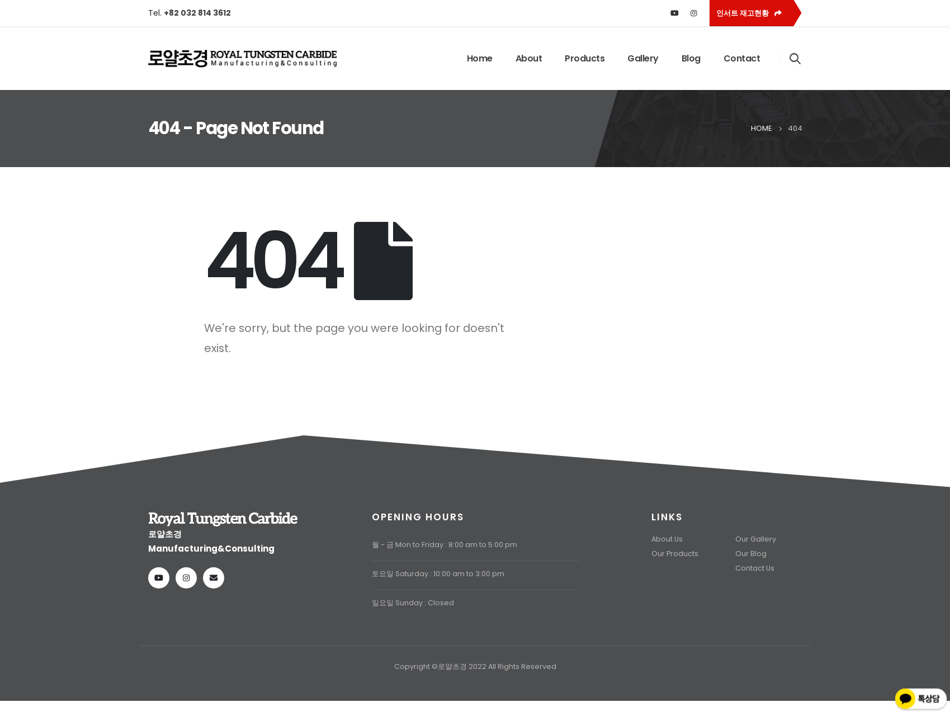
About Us (667, 539)
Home (480, 58)
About (529, 58)
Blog (691, 58)
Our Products (674, 553)
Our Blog (751, 553)
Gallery (643, 58)
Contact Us (754, 568)
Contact (742, 58)
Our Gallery (755, 539)
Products (584, 58)
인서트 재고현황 (749, 13)
